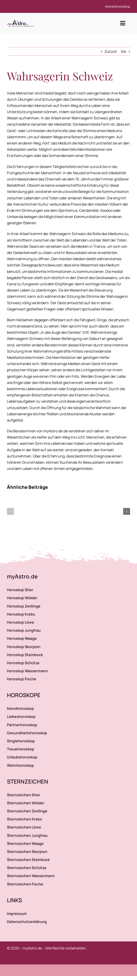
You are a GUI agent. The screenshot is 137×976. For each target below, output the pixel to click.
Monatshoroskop (117, 6)
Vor (123, 51)
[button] (10, 511)
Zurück (110, 51)
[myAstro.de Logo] (21, 20)
